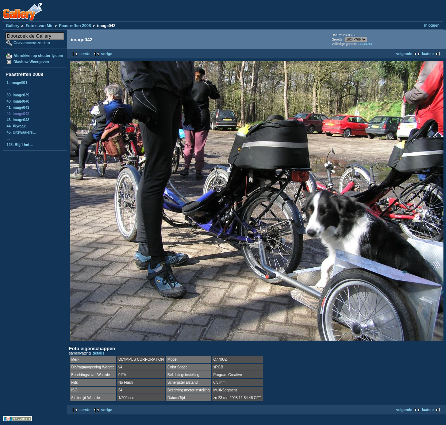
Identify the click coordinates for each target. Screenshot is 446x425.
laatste (428, 54)
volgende (404, 54)
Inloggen (431, 25)
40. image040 (18, 101)
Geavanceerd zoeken (32, 43)
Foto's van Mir (39, 25)
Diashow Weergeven (31, 62)
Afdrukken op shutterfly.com (38, 56)
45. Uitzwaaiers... (21, 132)
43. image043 (18, 120)
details (98, 353)
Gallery (12, 25)
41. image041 (18, 108)
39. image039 (18, 95)
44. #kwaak (16, 126)
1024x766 (365, 44)
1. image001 (17, 83)
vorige (106, 54)
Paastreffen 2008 (75, 25)
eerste (85, 54)
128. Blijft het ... (20, 145)
